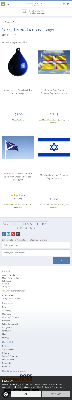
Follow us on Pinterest (13, 234)
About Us (6, 366)
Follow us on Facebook (4, 234)
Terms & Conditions (10, 356)
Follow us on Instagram (18, 234)
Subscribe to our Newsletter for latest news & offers (24, 239)
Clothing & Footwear (11, 317)
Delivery (5, 346)
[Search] (8, 4)
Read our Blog (8, 234)
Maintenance (7, 313)
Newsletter (7, 363)
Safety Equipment (10, 324)
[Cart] (68, 3)
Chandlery (6, 310)
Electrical (6, 320)
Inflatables (6, 330)
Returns (5, 352)
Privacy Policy (8, 359)
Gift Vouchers (8, 349)
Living (4, 334)
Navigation (7, 327)
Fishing (5, 337)
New (4, 307)
